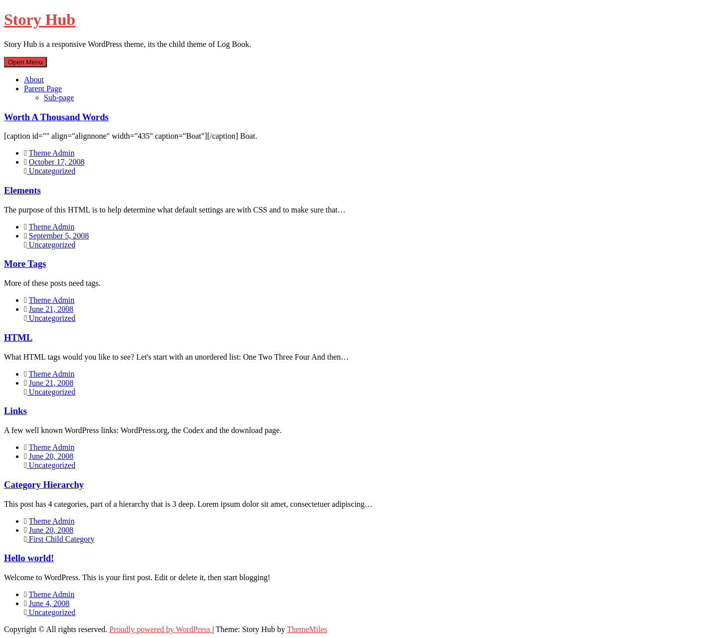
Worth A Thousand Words (56, 117)
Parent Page (43, 88)
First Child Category (61, 539)
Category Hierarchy (44, 484)
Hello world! (29, 558)
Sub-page (59, 97)
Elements (22, 190)
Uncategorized (51, 171)
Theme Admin (52, 153)
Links (15, 411)
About (34, 79)
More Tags (25, 263)
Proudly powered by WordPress (160, 629)
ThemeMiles (307, 629)
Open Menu (25, 62)
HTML (18, 337)
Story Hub (39, 19)
